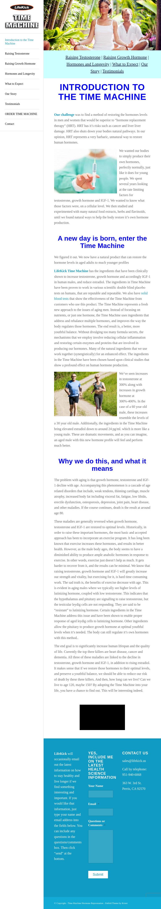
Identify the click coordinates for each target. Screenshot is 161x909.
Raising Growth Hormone (125, 57)
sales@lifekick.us (134, 761)
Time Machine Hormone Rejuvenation (85, 903)
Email (93, 804)
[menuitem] (21, 42)
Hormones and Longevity (87, 64)
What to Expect (125, 64)
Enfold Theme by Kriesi (116, 903)
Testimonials (113, 71)
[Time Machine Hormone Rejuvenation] (21, 16)
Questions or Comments (96, 823)
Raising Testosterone (82, 57)
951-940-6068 (131, 774)
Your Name (95, 786)
